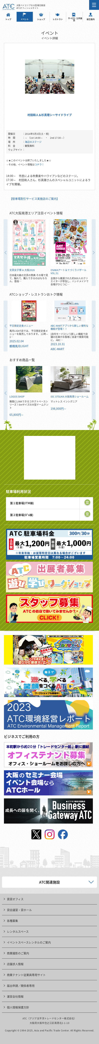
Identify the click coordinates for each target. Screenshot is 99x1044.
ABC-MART (57, 349)
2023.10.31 (58, 344)
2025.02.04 (16, 341)
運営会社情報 (15, 996)
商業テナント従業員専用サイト (26, 974)
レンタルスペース (18, 931)
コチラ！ (39, 164)
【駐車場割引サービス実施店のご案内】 (34, 199)
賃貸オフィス (15, 899)
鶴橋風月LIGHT (18, 346)
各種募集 (12, 920)
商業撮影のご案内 (18, 953)
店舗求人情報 (15, 964)
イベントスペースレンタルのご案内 (29, 942)
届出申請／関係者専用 (21, 985)
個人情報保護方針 (18, 1007)
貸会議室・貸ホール (19, 909)
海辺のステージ (33, 142)
